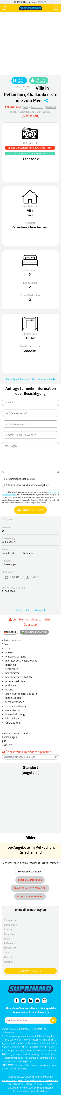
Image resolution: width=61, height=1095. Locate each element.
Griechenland (27, 111)
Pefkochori (37, 107)
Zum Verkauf (44, 111)
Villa (25, 107)
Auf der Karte (30, 116)
